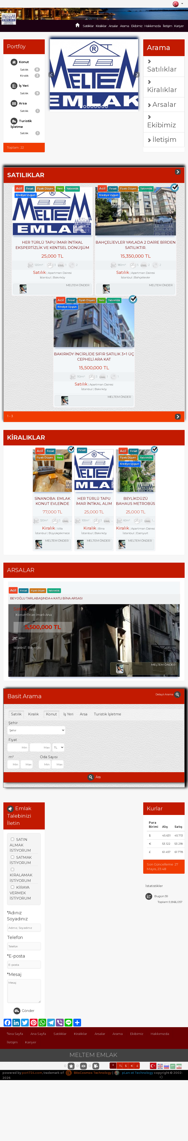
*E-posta (16, 952)
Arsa (19, 103)
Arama (124, 26)
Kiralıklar (101, 26)
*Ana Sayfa (15, 1030)
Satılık (30, 69)
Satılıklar (88, 26)
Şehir (13, 719)
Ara (94, 773)
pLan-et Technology (134, 1069)
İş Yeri (20, 85)
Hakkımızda (152, 26)
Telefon (15, 934)
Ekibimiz (136, 26)
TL (120, 1062)
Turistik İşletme (21, 123)
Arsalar (113, 26)
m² (11, 753)
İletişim (167, 26)
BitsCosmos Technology (89, 1069)
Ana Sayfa (38, 1030)
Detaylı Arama (168, 690)
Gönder (24, 1007)
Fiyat (12, 736)
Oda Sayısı (49, 753)
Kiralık (30, 75)
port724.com (32, 1069)
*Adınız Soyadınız (17, 912)
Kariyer (179, 26)
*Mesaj (14, 971)
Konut (20, 62)
